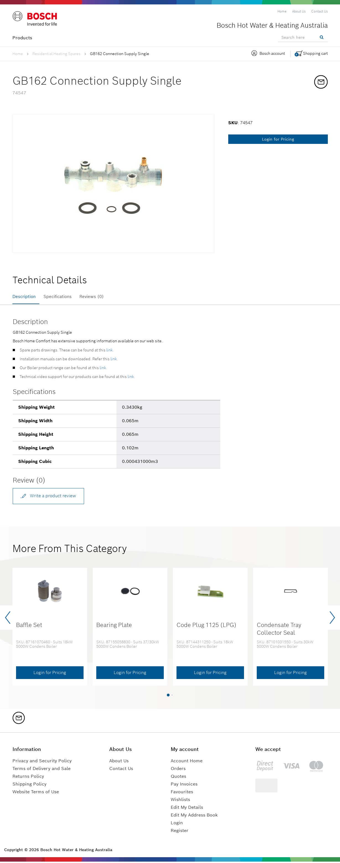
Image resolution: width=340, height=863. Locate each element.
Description (25, 296)
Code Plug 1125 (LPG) (207, 626)
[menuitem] (282, 11)
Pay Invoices (184, 785)
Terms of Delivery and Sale (41, 770)
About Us (119, 762)
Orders (178, 770)
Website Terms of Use (35, 793)
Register (179, 832)
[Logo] (35, 19)
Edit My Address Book (194, 816)
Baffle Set (29, 626)
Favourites (182, 793)
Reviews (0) (98, 296)
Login (177, 824)
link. (110, 351)
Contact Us (121, 770)
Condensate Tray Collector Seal (279, 630)
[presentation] (7, 619)
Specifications (61, 296)
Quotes (178, 778)
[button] (168, 696)
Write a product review (49, 496)
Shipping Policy (29, 785)
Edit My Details (187, 809)
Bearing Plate (114, 626)
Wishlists (180, 801)
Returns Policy (28, 778)
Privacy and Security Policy (42, 762)
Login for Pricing (278, 139)
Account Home (187, 762)
